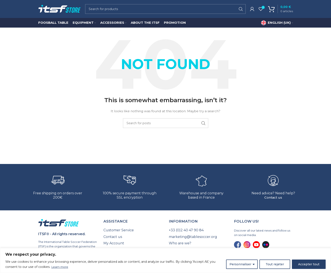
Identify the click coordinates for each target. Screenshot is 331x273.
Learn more (60, 267)
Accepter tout (308, 264)
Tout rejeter (275, 264)
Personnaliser (240, 264)
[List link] (132, 231)
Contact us (273, 199)
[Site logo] (59, 9)
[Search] (165, 10)
